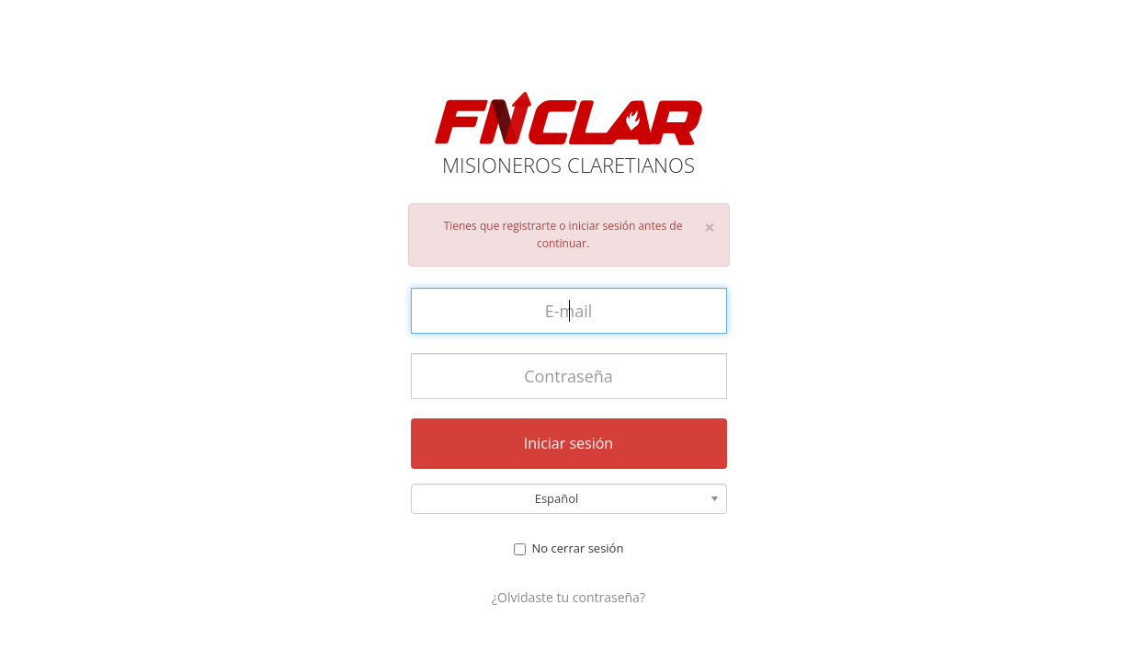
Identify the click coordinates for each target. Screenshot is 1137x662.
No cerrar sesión (569, 548)
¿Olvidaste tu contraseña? (568, 597)
